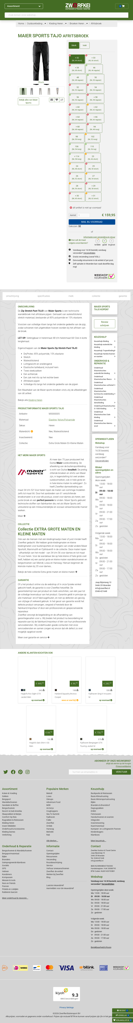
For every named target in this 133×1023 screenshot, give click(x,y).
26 (75, 176)
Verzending (51, 859)
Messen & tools (8, 880)
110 (90, 147)
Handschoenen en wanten (102, 817)
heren (42, 490)
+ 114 (75, 156)
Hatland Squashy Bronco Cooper (66, 695)
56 (76, 97)
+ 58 (94, 97)
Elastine (53, 419)
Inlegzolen (95, 820)
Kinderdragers (97, 832)
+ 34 (75, 68)
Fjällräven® (47, 549)
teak (85, 45)
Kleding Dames (8, 832)
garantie (123, 296)
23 (91, 156)
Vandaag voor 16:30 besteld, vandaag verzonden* (102, 454)
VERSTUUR (121, 772)
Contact (49, 850)
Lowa (47, 563)
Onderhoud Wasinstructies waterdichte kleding (102, 370)
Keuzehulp (97, 789)
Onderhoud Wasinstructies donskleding (100, 400)
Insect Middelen (9, 826)
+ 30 (75, 196)
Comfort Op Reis (9, 817)
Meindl (40, 563)
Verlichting (6, 835)
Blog (48, 877)
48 (76, 77)
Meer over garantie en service (33, 637)
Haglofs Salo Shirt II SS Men (39, 744)
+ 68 (76, 127)
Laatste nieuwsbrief (55, 885)
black (74, 45)
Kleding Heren (35, 400)
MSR (48, 805)
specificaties (44, 296)
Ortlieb (49, 826)
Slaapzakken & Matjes (11, 814)
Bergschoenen (8, 808)
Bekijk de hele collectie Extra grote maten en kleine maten (47, 572)
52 (76, 87)
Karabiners (7, 874)
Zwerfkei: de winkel (54, 871)
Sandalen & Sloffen (10, 805)
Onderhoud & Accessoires (13, 829)
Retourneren (51, 856)
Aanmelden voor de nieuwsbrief (60, 888)
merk (71, 296)
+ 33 (91, 58)
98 (75, 137)
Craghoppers (52, 811)
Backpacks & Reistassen (101, 793)
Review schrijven (104, 324)
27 (91, 176)
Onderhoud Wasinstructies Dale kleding (102, 414)
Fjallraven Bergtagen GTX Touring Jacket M (91, 744)
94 (93, 127)
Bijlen (93, 802)
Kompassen (7, 877)
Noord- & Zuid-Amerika (12, 811)
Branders (6, 859)
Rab (48, 835)
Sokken (5, 796)
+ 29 (91, 186)
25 (91, 166)
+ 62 (94, 107)
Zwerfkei (50, 823)
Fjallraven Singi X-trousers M (100, 695)
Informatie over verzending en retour (99, 237)
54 (94, 87)
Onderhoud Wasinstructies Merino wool (103, 423)
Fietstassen (96, 814)
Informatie (53, 846)
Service (49, 865)
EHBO (93, 811)
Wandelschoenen (9, 802)
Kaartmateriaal (97, 826)
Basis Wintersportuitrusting (103, 799)
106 (75, 147)
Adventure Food (53, 802)
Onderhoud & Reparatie (16, 846)
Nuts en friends (8, 883)
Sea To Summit (52, 814)
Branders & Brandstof (100, 805)
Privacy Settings (67, 1007)
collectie (96, 296)
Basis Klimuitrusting (99, 796)
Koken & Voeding (9, 793)
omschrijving (12, 296)
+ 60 (76, 107)
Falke (48, 820)
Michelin (50, 832)
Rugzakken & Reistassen (13, 820)
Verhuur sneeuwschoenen (57, 868)
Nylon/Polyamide (66, 419)
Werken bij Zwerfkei (54, 874)
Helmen (5, 871)
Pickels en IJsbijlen (10, 889)
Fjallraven (50, 817)
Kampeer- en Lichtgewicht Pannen (106, 829)
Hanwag (57, 563)
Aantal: (73, 215)
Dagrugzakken (97, 808)
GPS (4, 868)
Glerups (49, 799)
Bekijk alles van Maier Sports (28, 101)
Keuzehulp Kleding (101, 341)
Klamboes (95, 835)
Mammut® (32, 549)
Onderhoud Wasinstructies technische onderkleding (104, 391)
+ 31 (91, 196)
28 (75, 186)
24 (75, 166)
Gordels (5, 865)
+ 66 (94, 117)
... (44, 23)
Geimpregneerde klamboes (13, 862)
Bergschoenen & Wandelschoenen (17, 850)
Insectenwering (97, 823)
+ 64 (76, 117)
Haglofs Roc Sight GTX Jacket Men (31, 695)
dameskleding (71, 486)
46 (92, 68)
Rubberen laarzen (9, 892)
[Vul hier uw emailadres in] (90, 772)
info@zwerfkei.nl (102, 588)
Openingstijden (53, 853)
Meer (21, 516)
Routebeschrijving (54, 862)
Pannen (5, 886)
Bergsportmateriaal (10, 853)
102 (91, 137)
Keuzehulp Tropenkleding (104, 350)
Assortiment (23, 6)
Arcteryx (50, 808)
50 (94, 77)
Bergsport (6, 799)
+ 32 (75, 58)
